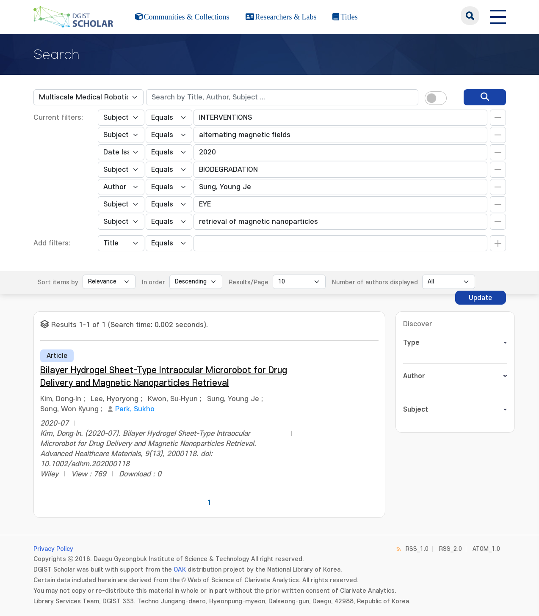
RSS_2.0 (450, 549)
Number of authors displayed (375, 282)
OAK (180, 569)
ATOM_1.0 (486, 549)
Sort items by (58, 282)
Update (480, 298)
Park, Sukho (135, 409)
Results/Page (248, 282)
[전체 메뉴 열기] (498, 16)
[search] (485, 97)
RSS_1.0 (417, 549)
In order (153, 282)
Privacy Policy (53, 549)
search (470, 15)
